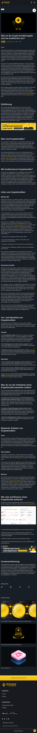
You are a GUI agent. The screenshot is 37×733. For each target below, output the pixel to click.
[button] (34, 2)
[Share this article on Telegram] (20, 587)
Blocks (6, 202)
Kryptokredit (28, 94)
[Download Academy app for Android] (14, 713)
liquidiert (32, 288)
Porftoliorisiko (7, 373)
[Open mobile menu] (34, 2)
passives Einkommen (15, 480)
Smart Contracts (9, 158)
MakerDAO (9, 271)
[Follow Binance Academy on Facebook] (2, 718)
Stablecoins (31, 179)
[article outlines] (34, 10)
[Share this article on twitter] (2, 587)
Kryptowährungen (5, 143)
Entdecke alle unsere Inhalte (18, 678)
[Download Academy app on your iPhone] (5, 713)
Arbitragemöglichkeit (19, 224)
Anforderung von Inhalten (7, 705)
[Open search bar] (31, 2)
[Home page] (6, 3)
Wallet (21, 481)
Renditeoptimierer (19, 457)
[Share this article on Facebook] (11, 587)
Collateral (26, 175)
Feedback (4, 707)
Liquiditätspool (4, 223)
